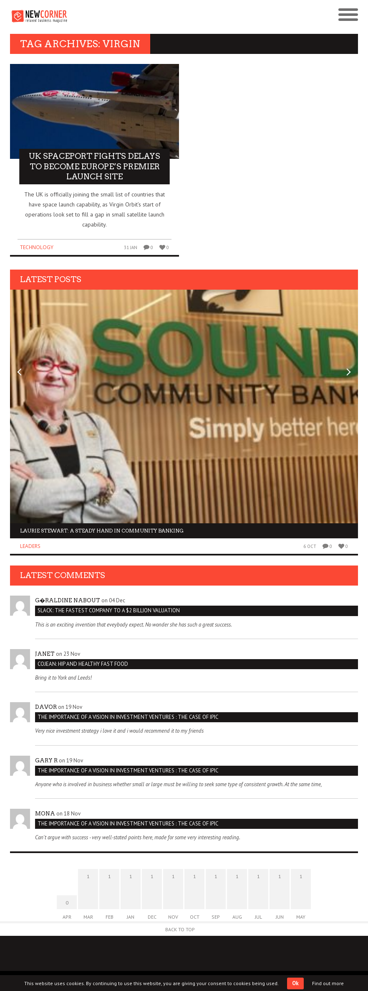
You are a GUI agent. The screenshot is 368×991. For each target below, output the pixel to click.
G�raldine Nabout (67, 600)
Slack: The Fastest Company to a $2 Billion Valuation (109, 610)
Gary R (46, 760)
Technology (36, 247)
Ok (295, 983)
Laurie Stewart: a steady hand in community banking (102, 530)
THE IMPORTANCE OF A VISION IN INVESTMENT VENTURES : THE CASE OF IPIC (128, 717)
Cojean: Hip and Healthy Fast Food (83, 663)
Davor (46, 707)
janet (45, 654)
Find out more (328, 983)
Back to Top (180, 929)
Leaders (30, 546)
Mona (45, 813)
